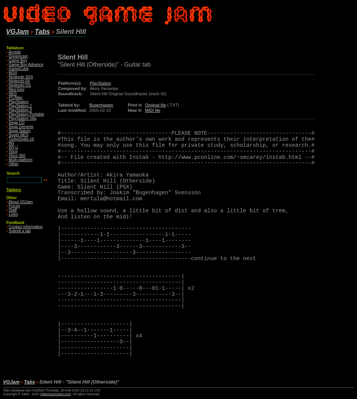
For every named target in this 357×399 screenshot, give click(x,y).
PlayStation (19, 102)
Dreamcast (18, 56)
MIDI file (152, 110)
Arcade (15, 52)
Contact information (26, 227)
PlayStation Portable (26, 114)
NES (13, 93)
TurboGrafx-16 (21, 139)
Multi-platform (20, 160)
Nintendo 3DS (21, 77)
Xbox (13, 151)
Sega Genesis (21, 127)
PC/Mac (16, 98)
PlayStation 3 (20, 110)
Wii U (13, 147)
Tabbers (13, 190)
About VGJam (21, 202)
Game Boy (18, 60)
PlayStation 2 (20, 106)
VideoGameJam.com (55, 394)
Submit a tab (20, 231)
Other (13, 164)
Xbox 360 (17, 156)
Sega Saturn (20, 131)
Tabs (42, 31)
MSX (13, 73)
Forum (14, 206)
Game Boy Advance (26, 64)
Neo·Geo (16, 89)
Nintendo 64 (19, 81)
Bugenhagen (101, 105)
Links (13, 214)
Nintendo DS (20, 85)
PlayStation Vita (22, 118)
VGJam (17, 31)
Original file (155, 105)
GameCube (19, 69)
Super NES (18, 135)
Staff (13, 210)
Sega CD (16, 122)
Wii (11, 143)
